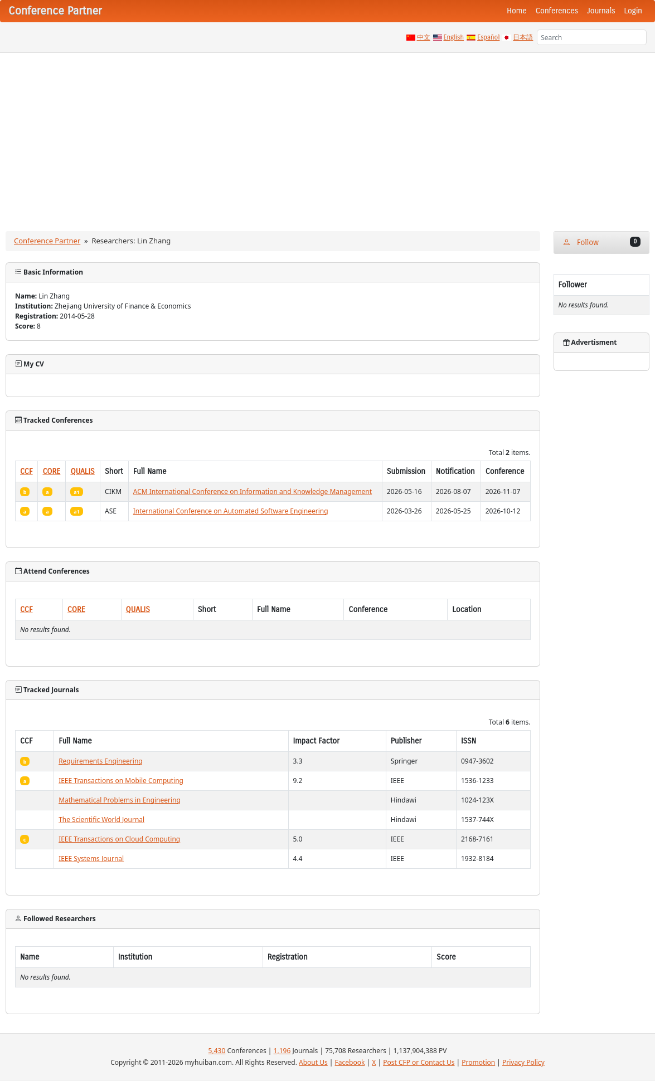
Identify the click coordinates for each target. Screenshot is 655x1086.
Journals (601, 11)
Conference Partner (47, 241)
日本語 (523, 37)
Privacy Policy (523, 1062)
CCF (26, 471)
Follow (601, 242)
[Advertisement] (327, 136)
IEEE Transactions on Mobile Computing (121, 780)
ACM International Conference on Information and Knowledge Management (252, 491)
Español (488, 37)
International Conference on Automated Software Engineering (230, 511)
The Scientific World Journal (101, 819)
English (454, 37)
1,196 (282, 1050)
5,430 (217, 1050)
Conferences (557, 11)
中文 (423, 37)
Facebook (350, 1062)
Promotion (478, 1062)
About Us (313, 1062)
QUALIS (82, 471)
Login (633, 11)
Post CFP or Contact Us (418, 1062)
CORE (51, 471)
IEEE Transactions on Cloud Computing (119, 839)
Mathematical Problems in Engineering (120, 800)
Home (517, 11)
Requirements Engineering (101, 761)
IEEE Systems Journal (91, 858)
